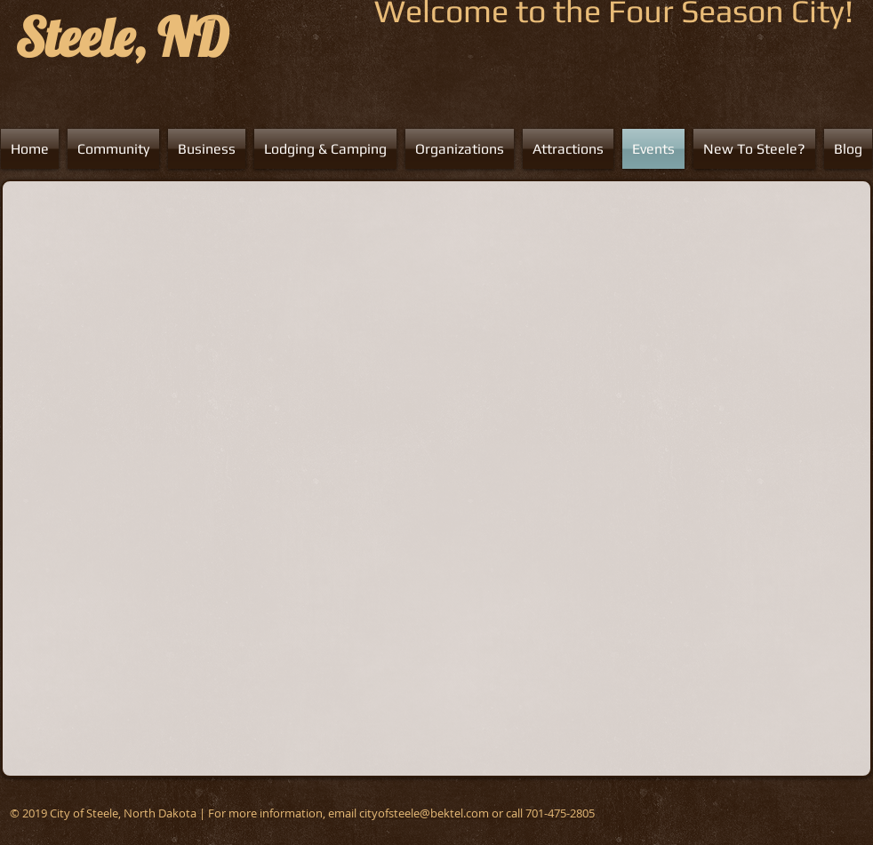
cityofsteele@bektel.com (424, 813)
